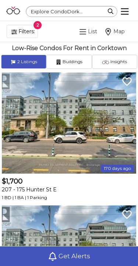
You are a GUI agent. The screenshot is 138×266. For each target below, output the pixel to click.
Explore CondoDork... (57, 11)
